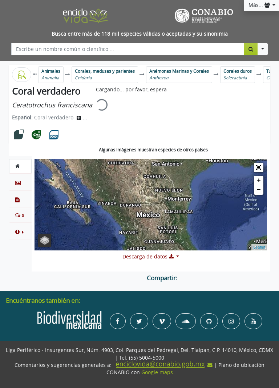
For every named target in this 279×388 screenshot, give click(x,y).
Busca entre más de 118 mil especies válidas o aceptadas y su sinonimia (140, 34)
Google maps (157, 372)
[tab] (20, 166)
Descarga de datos (148, 256)
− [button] (259, 190)
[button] (20, 232)
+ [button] (259, 180)
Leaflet (259, 247)
